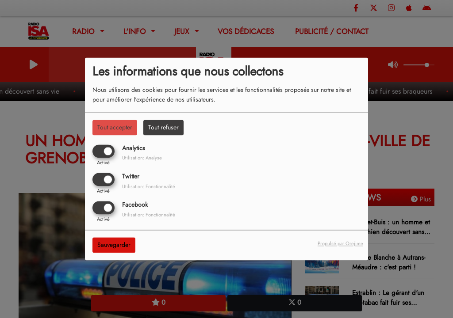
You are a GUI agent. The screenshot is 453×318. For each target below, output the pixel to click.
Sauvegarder (114, 245)
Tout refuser (163, 127)
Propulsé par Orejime (340, 243)
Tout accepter (114, 127)
